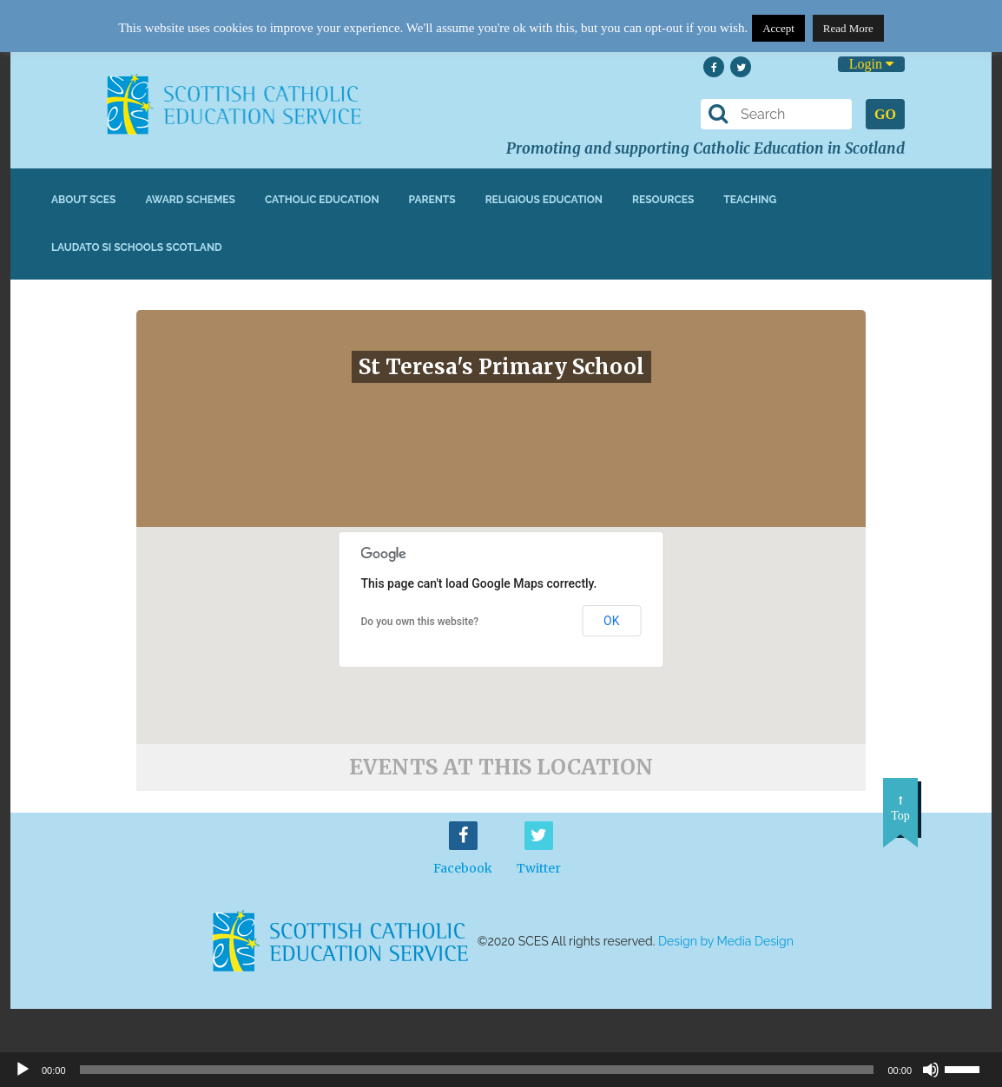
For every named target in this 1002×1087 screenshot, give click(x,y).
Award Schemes (190, 200)
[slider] (969, 1068)
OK (611, 621)
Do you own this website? (420, 622)
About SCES (83, 200)
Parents (432, 200)
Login (871, 63)
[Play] (22, 1069)
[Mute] (930, 1069)
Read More (848, 28)
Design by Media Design (726, 941)
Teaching (749, 200)
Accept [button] (778, 28)
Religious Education (544, 200)
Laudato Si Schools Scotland (136, 247)
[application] (501, 1069)
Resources (663, 200)
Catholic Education (322, 200)
